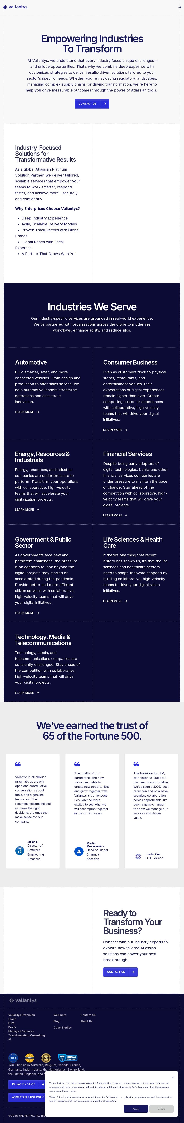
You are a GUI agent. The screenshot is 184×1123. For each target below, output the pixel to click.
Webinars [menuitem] (60, 1014)
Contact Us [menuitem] (88, 1014)
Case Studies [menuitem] (63, 1027)
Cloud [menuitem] (12, 1019)
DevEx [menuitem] (12, 1027)
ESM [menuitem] (11, 1023)
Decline (161, 1109)
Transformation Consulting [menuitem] (26, 1035)
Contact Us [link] (88, 103)
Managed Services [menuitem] (21, 1031)
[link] (15, 7)
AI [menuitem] (9, 1039)
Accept (136, 1109)
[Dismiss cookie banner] (172, 1077)
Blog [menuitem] (57, 1021)
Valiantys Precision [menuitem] (21, 1014)
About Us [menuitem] (86, 1021)
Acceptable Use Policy (29, 1097)
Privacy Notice (23, 1084)
